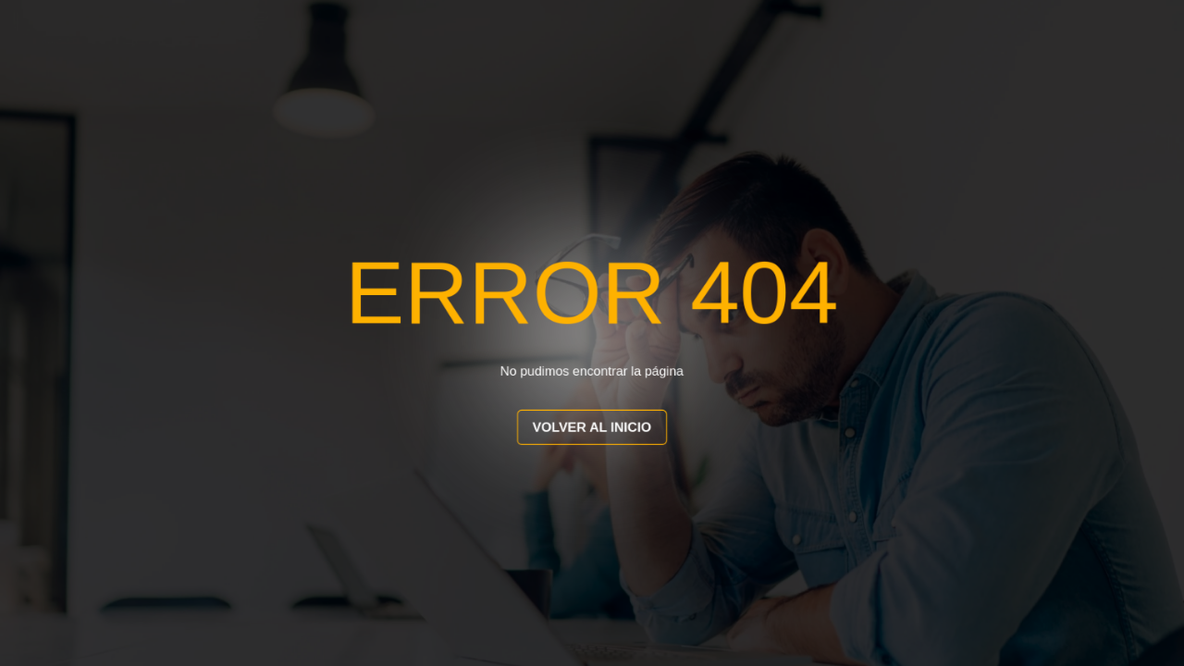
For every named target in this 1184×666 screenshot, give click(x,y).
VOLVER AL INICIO (592, 427)
